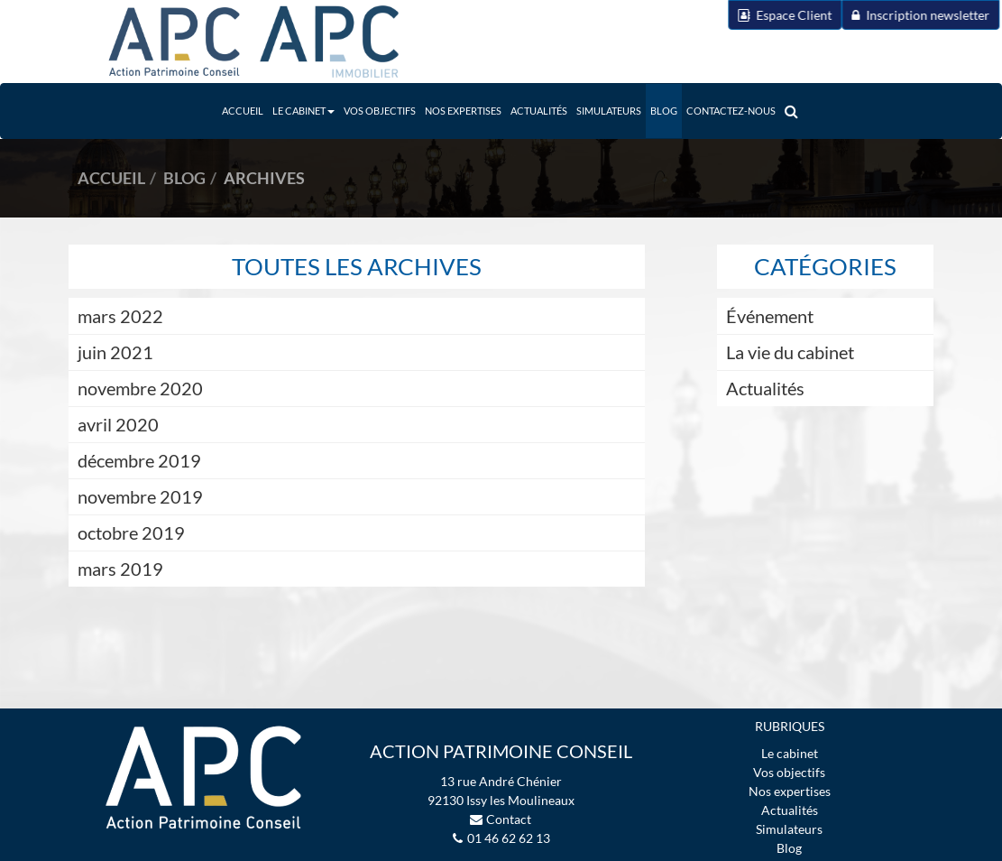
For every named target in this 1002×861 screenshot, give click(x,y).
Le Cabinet (303, 110)
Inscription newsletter (892, 15)
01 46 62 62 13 (508, 838)
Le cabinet (789, 753)
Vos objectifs (380, 110)
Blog (663, 110)
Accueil (242, 110)
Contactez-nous (731, 110)
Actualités (538, 110)
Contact (508, 819)
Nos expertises (463, 110)
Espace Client (757, 15)
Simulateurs (608, 110)
